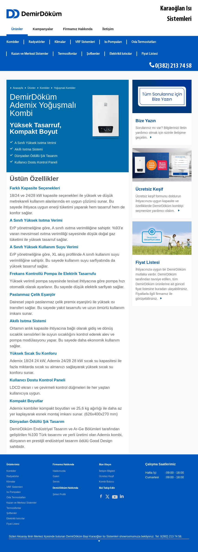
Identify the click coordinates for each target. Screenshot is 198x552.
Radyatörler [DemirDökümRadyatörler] (37, 42)
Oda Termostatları (16, 497)
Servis (56, 481)
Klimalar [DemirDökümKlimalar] (60, 42)
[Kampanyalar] (43, 29)
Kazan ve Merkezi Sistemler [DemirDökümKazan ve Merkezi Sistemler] (29, 54)
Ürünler (31, 87)
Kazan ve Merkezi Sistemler (21, 502)
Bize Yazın (146, 121)
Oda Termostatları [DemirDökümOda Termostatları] (143, 42)
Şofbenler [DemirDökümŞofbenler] (93, 54)
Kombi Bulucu (106, 481)
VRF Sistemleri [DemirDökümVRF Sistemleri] (85, 42)
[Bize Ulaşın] (107, 29)
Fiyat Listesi (150, 54)
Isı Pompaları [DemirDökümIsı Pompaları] (113, 42)
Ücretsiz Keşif (149, 189)
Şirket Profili (59, 494)
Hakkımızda (59, 470)
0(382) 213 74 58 (173, 66)
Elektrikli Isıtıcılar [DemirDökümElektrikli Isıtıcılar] (121, 54)
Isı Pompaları (13, 492)
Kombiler (44, 87)
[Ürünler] (17, 30)
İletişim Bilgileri (107, 470)
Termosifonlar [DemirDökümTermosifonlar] (67, 54)
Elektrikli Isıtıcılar (15, 518)
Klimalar (10, 481)
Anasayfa (18, 87)
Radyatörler (12, 476)
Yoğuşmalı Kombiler (64, 87)
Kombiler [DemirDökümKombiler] (12, 42)
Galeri (56, 476)
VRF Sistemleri (14, 486)
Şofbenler (11, 513)
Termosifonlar (13, 508)
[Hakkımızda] (77, 29)
